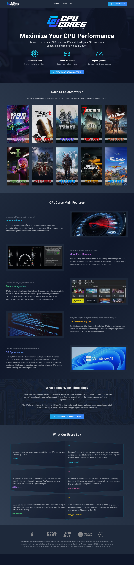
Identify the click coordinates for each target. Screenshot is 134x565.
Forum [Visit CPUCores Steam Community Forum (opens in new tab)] (64, 4)
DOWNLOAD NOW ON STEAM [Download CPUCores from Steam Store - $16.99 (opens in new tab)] (67, 72)
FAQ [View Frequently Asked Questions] (71, 4)
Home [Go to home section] (56, 4)
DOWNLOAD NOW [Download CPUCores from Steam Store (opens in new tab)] (118, 4)
